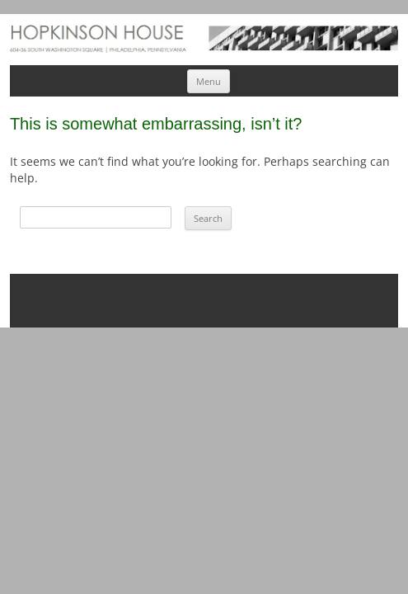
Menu (208, 81)
